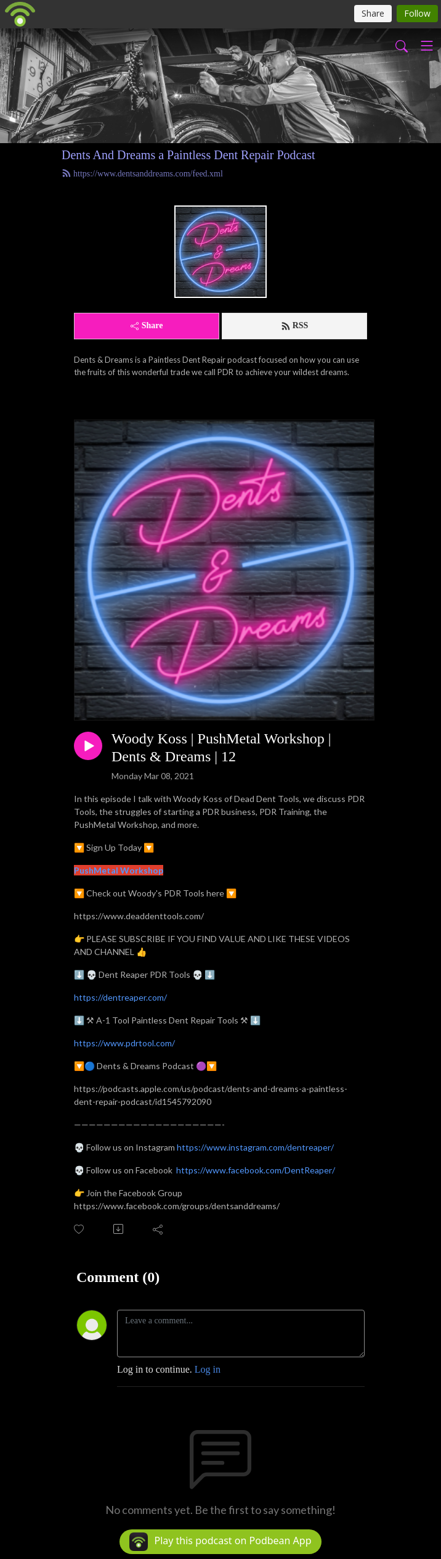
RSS (295, 326)
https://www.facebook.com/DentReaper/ (255, 1170)
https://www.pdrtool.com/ (124, 1043)
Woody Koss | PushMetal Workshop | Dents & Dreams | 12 (221, 747)
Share (147, 325)
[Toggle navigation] (427, 45)
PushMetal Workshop (118, 870)
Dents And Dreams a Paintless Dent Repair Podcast (188, 155)
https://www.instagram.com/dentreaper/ (255, 1147)
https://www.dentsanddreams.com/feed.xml (142, 173)
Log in (207, 1369)
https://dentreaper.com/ (120, 997)
